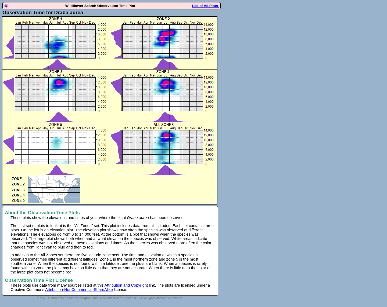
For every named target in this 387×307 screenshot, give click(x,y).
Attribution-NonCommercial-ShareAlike (79, 289)
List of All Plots (205, 6)
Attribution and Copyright (126, 285)
